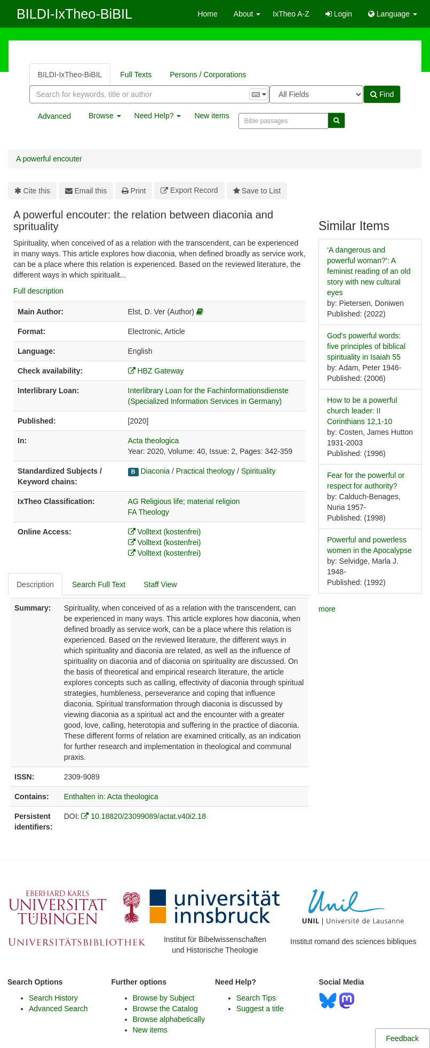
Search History (53, 998)
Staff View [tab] (160, 584)
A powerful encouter (49, 159)
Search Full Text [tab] (98, 584)
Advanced (54, 116)
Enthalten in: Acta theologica (111, 796)
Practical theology (205, 471)
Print (134, 190)
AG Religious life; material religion (184, 501)
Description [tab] (35, 584)
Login (338, 14)
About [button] (247, 14)
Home (207, 14)
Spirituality (258, 471)
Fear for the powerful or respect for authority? (366, 480)
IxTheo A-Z (291, 14)
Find (382, 94)
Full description (38, 291)
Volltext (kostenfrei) (164, 531)
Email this (86, 190)
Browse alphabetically (169, 1019)
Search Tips (256, 998)
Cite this (32, 190)
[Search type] (316, 94)
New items (211, 115)
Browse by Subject (164, 998)
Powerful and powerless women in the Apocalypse (369, 545)
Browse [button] (105, 115)
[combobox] (149, 94)
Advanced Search (58, 1008)
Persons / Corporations (208, 74)
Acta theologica (153, 440)
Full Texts (136, 74)
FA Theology (149, 512)
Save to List (257, 190)
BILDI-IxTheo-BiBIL (74, 13)
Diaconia (155, 471)
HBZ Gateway (156, 371)
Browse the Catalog (165, 1008)
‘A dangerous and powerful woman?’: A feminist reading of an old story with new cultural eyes (368, 271)
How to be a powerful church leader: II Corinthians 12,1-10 (362, 411)
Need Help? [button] (157, 115)
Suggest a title (260, 1008)
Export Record (189, 190)
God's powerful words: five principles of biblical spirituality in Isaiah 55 (366, 346)
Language (392, 14)
